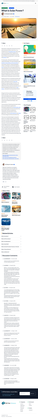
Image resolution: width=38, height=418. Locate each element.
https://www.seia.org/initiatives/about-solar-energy (11, 158)
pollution (5, 57)
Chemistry (3, 200)
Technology (14, 213)
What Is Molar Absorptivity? (15, 203)
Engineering (26, 69)
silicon (19, 113)
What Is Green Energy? (28, 71)
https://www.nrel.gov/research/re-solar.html (9, 157)
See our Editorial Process (5, 187)
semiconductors (13, 113)
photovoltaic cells (16, 107)
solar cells (15, 81)
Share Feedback (16, 187)
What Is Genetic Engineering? (4, 216)
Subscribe (33, 393)
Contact (30, 405)
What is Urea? (32, 112)
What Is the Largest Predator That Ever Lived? (5, 229)
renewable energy (12, 51)
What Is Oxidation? (5, 202)
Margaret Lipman (9, 13)
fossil (2, 67)
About (30, 403)
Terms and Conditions (9, 416)
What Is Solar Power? (16, 215)
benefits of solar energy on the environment (9, 62)
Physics (25, 55)
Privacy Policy (3, 416)
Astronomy (22, 406)
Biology (3, 213)
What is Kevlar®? (32, 120)
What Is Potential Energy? (29, 57)
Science (21, 403)
